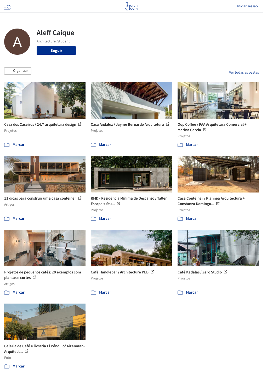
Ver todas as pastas (244, 72)
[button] (17, 71)
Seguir (56, 50)
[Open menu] (6, 6)
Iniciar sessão (247, 6)
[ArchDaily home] (131, 6)
